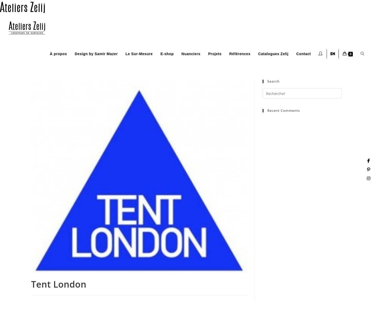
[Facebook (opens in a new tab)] (368, 160)
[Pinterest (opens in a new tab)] (368, 169)
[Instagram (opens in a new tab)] (368, 178)
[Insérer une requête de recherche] (302, 93)
